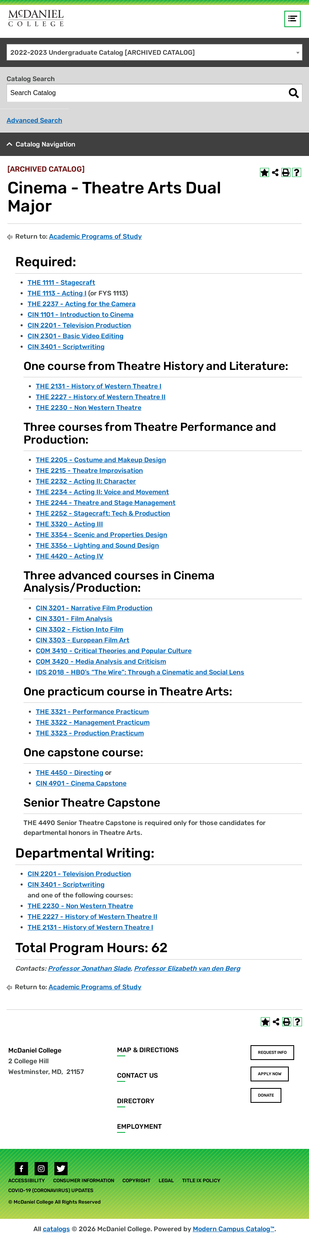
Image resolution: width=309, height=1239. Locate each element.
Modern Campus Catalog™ (233, 1229)
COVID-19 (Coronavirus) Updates (51, 1190)
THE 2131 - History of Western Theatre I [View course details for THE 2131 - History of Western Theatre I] (99, 386)
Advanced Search (34, 120)
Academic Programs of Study (95, 236)
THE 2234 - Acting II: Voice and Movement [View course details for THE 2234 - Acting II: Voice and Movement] (102, 492)
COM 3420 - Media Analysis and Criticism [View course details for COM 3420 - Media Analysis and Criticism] (101, 661)
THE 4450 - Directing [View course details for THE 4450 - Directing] (69, 772)
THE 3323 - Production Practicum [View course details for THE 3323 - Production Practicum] (90, 733)
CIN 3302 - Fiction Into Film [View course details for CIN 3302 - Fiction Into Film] (79, 629)
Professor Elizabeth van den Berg (187, 968)
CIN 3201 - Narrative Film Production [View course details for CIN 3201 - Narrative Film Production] (94, 608)
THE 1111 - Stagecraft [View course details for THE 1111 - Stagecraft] (61, 282)
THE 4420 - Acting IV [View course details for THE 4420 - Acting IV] (69, 556)
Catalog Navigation (45, 144)
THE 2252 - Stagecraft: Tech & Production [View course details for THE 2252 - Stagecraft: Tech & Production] (103, 513)
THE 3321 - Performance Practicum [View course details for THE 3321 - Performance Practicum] (92, 712)
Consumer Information (83, 1180)
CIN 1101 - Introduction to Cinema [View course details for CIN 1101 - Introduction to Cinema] (80, 314)
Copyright (136, 1180)
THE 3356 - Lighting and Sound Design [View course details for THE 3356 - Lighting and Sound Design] (97, 545)
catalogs (56, 1229)
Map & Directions (147, 1050)
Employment (139, 1126)
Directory (135, 1101)
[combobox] (154, 52)
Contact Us (137, 1075)
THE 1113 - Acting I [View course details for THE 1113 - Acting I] (57, 293)
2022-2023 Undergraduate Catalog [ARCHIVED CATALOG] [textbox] (102, 52)
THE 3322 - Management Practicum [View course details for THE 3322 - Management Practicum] (93, 722)
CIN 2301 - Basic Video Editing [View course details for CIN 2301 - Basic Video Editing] (76, 336)
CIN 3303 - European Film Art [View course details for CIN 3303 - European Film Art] (82, 640)
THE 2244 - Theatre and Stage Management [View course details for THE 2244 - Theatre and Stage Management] (106, 503)
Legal (166, 1180)
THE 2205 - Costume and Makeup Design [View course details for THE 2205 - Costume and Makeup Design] (101, 460)
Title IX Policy (201, 1180)
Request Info (272, 1052)
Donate (266, 1095)
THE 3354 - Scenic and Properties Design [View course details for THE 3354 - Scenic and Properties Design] (101, 535)
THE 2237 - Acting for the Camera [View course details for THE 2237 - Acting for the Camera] (82, 304)
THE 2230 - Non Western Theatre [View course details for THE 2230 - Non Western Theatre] (88, 407)
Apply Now (269, 1074)
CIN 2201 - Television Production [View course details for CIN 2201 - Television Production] (79, 325)
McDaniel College (34, 1050)
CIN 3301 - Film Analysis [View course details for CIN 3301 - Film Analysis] (74, 619)
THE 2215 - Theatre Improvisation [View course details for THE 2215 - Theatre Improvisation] (89, 470)
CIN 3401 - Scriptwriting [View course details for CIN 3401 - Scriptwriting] (66, 347)
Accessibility (26, 1180)
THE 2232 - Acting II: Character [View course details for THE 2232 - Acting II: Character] (86, 481)
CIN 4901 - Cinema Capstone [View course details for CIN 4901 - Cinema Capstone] (81, 783)
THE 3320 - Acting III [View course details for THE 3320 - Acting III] (69, 524)
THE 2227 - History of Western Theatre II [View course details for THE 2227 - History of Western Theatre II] (101, 397)
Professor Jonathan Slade (89, 968)
